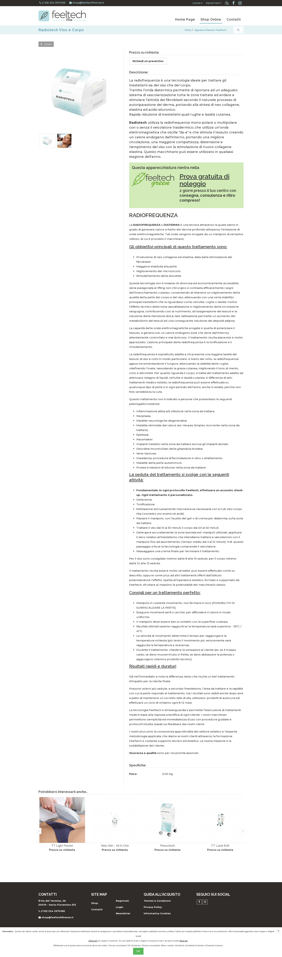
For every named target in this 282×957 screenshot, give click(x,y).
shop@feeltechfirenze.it (86, 2)
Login (197, 3)
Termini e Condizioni (157, 900)
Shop (188, 29)
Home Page (185, 19)
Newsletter (123, 913)
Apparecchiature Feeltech (210, 29)
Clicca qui (92, 941)
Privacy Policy (153, 907)
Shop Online (211, 19)
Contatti (234, 19)
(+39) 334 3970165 (52, 2)
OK (138, 951)
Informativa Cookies (157, 913)
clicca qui (183, 941)
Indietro (46, 44)
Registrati (213, 3)
